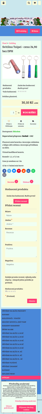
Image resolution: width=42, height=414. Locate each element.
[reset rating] (6, 291)
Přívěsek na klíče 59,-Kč (12, 355)
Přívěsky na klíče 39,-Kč (12, 351)
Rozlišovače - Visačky (11, 318)
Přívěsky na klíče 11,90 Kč (13, 333)
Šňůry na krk (7, 329)
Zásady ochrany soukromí (25, 401)
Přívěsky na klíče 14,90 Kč (13, 337)
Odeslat (32, 301)
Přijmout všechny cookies (26, 408)
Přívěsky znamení (9, 366)
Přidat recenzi (21, 201)
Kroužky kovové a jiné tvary (14, 322)
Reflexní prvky (21, 374)
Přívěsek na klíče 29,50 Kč (13, 348)
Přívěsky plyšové (9, 363)
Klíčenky (6, 370)
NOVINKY (5, 314)
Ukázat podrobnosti (9, 407)
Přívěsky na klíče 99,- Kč (12, 359)
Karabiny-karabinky (11, 325)
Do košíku (29, 112)
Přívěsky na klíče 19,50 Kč (13, 340)
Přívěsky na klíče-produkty (14, 311)
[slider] (22, 91)
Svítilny (5, 377)
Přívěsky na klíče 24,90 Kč (13, 344)
